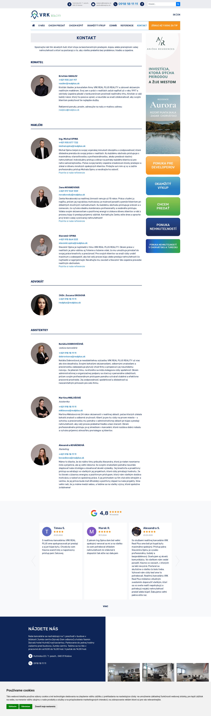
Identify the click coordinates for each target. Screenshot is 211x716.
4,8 (104, 513)
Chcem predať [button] (56, 25)
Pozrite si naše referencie (72, 172)
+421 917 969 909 (68, 191)
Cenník (113, 25)
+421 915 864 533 (68, 239)
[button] (40, 561)
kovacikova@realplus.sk (71, 458)
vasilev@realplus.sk (69, 83)
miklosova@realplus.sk (71, 410)
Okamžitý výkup (96, 25)
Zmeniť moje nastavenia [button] (45, 706)
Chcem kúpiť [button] (76, 25)
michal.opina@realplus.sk (72, 146)
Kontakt (142, 25)
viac (105, 606)
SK (174, 14)
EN (178, 14)
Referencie (127, 25)
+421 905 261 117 (68, 80)
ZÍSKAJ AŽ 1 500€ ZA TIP (164, 25)
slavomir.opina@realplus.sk (73, 243)
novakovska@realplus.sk (72, 194)
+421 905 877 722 (68, 142)
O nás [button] (41, 25)
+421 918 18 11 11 (67, 299)
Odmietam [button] (25, 706)
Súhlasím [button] (13, 706)
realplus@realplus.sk (69, 110)
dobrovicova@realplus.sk (72, 356)
